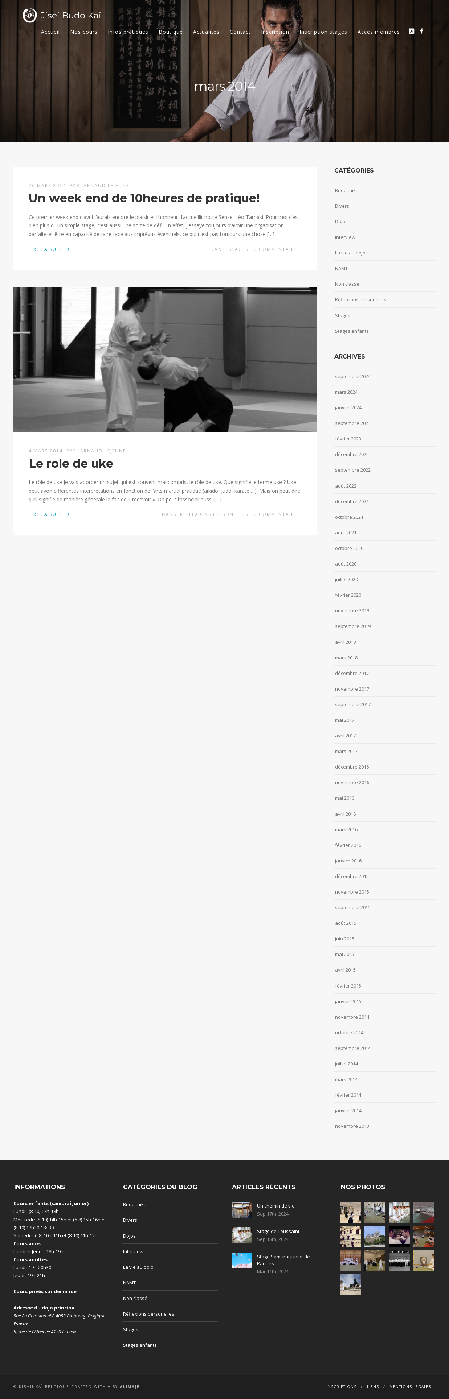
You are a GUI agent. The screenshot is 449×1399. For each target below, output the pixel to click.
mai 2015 (344, 954)
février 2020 (348, 595)
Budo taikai (347, 190)
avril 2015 (345, 970)
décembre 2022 (352, 454)
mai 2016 (344, 798)
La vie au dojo (350, 252)
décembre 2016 (352, 766)
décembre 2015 (352, 876)
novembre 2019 (352, 610)
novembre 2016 (352, 782)
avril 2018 (345, 642)
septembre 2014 (353, 1048)
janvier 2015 (348, 1001)
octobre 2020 (349, 548)
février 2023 (348, 438)
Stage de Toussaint (278, 1231)
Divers (342, 206)
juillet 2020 (346, 579)
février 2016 (348, 845)
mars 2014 (346, 1079)
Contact (240, 31)
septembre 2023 (353, 423)
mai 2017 (344, 720)
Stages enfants (352, 331)
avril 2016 (345, 814)
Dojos (341, 221)
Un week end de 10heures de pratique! (144, 198)
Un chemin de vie (276, 1206)
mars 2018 (346, 657)
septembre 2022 (353, 470)
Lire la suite (49, 249)
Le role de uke (71, 463)
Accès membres (379, 31)
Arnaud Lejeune (106, 185)
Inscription (275, 31)
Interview (345, 237)
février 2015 (348, 985)
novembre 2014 (352, 1017)
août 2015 (345, 923)
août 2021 (345, 532)
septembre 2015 (353, 907)
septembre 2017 (353, 704)
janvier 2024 (348, 407)
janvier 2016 (348, 860)
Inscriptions (341, 1386)
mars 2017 (346, 751)
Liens (373, 1386)
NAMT (341, 268)
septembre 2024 (353, 376)
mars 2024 (346, 392)
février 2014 (348, 1095)
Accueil (50, 31)
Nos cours (84, 31)
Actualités (206, 31)
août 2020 (345, 563)
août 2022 (345, 486)
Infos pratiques (128, 31)
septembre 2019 (353, 626)
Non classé (347, 284)
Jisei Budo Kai (71, 15)
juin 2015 (344, 938)
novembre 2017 (352, 689)
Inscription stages (323, 31)
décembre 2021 (352, 501)
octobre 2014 (349, 1032)
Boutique (171, 31)
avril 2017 (345, 735)
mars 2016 (346, 829)
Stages (238, 249)
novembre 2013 (352, 1126)
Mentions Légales (410, 1386)
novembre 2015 (352, 892)
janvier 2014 (348, 1110)
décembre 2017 (352, 673)
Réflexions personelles (214, 514)
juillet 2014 (346, 1063)
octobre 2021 (349, 517)
